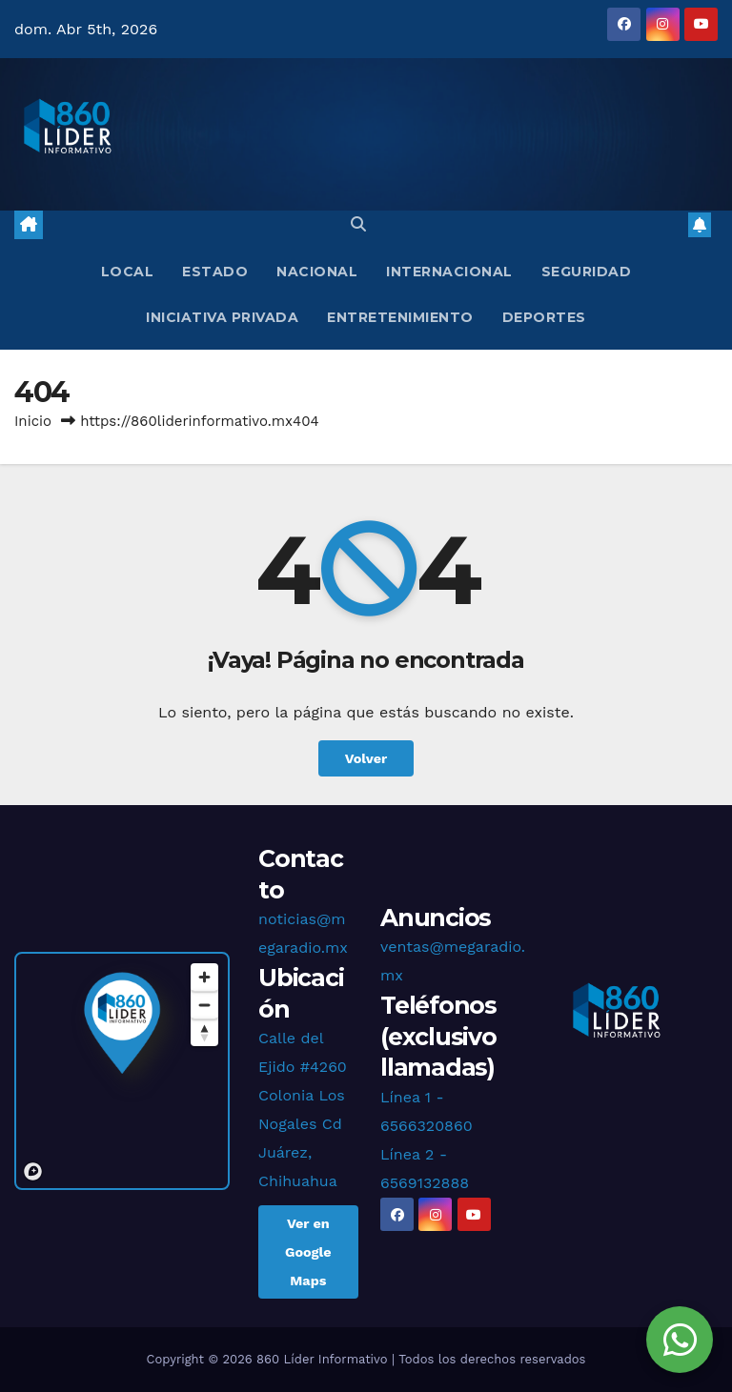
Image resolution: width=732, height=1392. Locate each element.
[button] (358, 224)
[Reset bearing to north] (204, 1032)
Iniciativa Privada (222, 317)
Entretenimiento (400, 317)
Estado (215, 271)
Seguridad (586, 271)
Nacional (316, 271)
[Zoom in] (204, 977)
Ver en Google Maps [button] (308, 1252)
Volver (366, 758)
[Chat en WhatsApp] (679, 1339)
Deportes (544, 317)
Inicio (32, 421)
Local (127, 271)
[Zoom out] (204, 1005)
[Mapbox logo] (33, 1171)
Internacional (449, 271)
